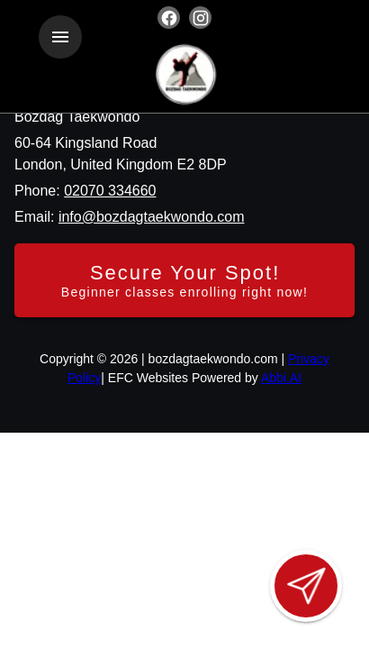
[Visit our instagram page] (200, 17)
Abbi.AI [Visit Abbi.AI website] (281, 377)
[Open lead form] (306, 586)
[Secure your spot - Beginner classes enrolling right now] (184, 280)
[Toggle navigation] (60, 37)
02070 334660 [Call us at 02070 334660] (110, 190)
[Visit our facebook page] (169, 17)
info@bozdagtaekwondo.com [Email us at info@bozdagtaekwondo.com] (151, 216)
